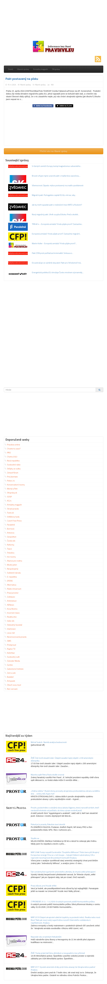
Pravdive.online (12, 444)
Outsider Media (12, 660)
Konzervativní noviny (15, 484)
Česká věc (10, 540)
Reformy (9, 544)
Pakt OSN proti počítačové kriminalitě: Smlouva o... (52, 253)
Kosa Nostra (11, 608)
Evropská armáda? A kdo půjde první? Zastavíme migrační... (56, 233)
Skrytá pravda (12, 508)
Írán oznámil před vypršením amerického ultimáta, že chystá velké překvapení (63, 871)
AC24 (8, 500)
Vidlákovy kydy (12, 516)
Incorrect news (12, 612)
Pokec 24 (10, 480)
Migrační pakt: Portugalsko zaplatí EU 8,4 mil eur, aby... (54, 195)
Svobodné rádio (12, 464)
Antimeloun (11, 600)
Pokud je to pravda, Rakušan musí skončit (48, 824)
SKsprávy (56, 69)
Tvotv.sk (9, 512)
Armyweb (10, 680)
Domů (10, 69)
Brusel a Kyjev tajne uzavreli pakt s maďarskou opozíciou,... (56, 175)
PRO (8, 452)
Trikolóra (9, 552)
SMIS (8, 640)
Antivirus (9, 532)
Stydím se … (36, 838)
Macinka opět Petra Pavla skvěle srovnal (47, 774)
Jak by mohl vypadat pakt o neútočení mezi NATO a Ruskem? (57, 204)
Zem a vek (10, 672)
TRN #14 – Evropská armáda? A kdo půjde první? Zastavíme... (57, 224)
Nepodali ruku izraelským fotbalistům (46, 936)
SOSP (8, 496)
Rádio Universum (13, 588)
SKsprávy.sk (11, 492)
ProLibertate (11, 476)
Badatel (9, 676)
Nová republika (12, 460)
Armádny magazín (40, 69)
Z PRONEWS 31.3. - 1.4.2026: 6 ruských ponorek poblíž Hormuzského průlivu (63, 901)
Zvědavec (10, 596)
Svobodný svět (12, 656)
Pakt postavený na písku (21, 78)
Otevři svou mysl (13, 684)
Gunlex (9, 664)
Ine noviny (10, 556)
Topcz (8, 548)
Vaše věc (9, 620)
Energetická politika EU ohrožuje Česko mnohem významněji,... (58, 272)
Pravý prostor (12, 592)
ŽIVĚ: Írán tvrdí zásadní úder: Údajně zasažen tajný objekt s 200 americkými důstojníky (62, 759)
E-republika (11, 576)
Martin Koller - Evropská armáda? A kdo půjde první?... (54, 243)
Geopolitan (10, 536)
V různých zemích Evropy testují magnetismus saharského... (57, 166)
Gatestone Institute (14, 668)
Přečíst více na (53, 151)
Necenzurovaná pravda (15, 636)
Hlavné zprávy (23, 69)
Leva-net (10, 632)
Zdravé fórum (11, 472)
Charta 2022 (11, 456)
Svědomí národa (13, 572)
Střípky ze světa (12, 468)
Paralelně (10, 524)
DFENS (9, 580)
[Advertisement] (54, 19)
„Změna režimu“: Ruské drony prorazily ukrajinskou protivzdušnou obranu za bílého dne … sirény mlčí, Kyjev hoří (65, 792)
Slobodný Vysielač (13, 624)
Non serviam (11, 688)
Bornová (9, 528)
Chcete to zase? (13, 448)
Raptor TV (10, 648)
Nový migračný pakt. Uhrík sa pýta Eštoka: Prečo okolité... (55, 214)
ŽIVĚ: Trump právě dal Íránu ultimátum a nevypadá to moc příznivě (58, 953)
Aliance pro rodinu (13, 560)
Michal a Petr (11, 488)
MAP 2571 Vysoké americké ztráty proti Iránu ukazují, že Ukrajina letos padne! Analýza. (63, 968)
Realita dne (11, 616)
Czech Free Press (13, 520)
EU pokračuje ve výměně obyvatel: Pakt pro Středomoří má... (57, 262)
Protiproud (10, 644)
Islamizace (10, 628)
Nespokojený (11, 568)
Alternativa (10, 584)
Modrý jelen (11, 564)
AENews (9, 604)
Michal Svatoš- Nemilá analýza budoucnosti (49, 742)
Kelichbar (10, 652)
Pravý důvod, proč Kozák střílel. (44, 885)
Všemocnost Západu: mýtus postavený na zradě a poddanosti (57, 185)
